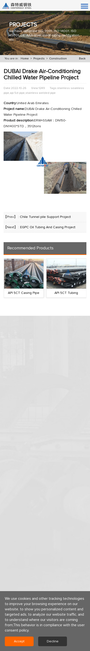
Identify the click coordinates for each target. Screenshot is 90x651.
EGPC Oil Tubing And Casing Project (47, 227)
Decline (53, 641)
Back (82, 58)
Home (25, 58)
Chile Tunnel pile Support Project (45, 217)
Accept (19, 641)
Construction (58, 58)
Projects (39, 58)
